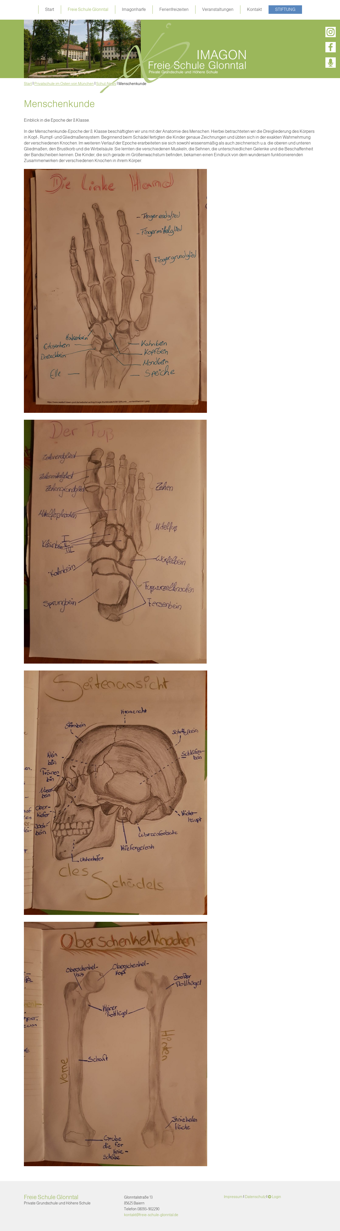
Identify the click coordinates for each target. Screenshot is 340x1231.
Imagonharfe (134, 9)
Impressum (233, 1197)
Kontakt (254, 9)
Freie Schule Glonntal (88, 9)
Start (49, 9)
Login (276, 1197)
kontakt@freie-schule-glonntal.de (151, 1215)
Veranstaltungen (217, 9)
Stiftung (285, 9)
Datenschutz (255, 1197)
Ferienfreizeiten (174, 9)
